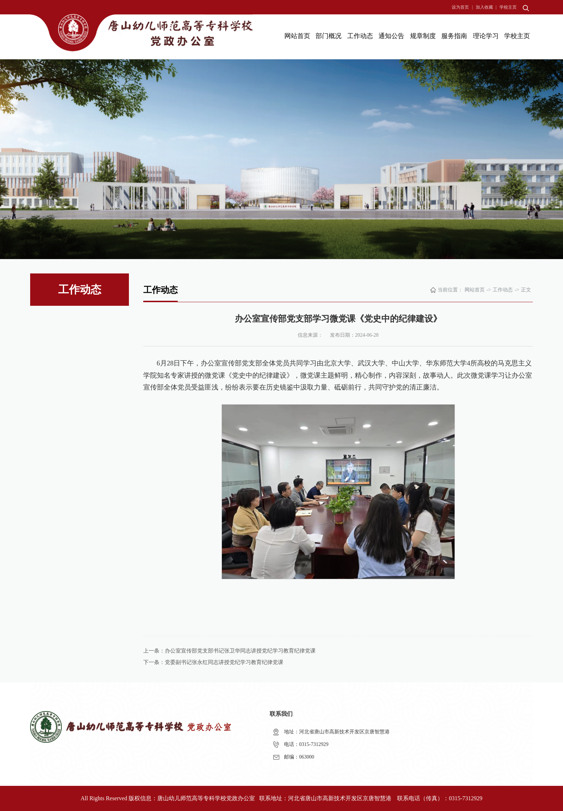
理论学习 (486, 36)
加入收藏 (484, 7)
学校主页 (508, 7)
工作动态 (360, 36)
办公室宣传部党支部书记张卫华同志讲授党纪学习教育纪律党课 (240, 651)
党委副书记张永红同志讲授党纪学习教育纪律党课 (224, 662)
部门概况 (328, 36)
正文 (526, 289)
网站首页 (297, 36)
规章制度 (423, 36)
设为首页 (460, 7)
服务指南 (454, 36)
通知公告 (391, 36)
